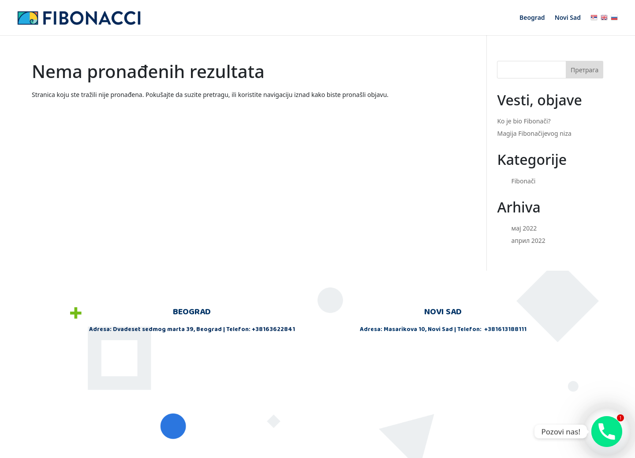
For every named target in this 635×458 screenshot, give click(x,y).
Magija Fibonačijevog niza (534, 133)
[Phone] (606, 431)
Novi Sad (568, 18)
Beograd (532, 18)
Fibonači (523, 181)
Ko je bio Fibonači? (523, 121)
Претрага (584, 70)
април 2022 (528, 240)
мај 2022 (524, 228)
